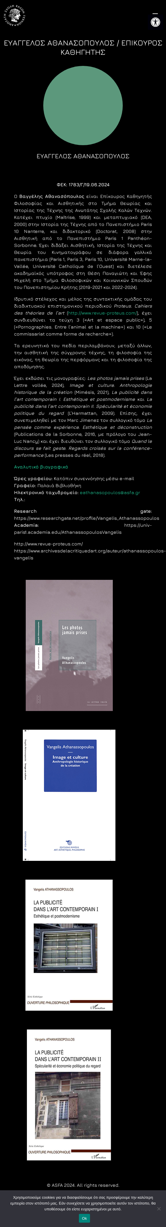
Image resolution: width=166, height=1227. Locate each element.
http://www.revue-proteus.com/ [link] (102, 312)
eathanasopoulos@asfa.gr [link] (110, 492)
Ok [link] (84, 1218)
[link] (155, 22)
